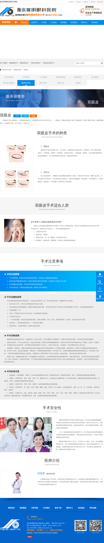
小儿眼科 (53, 22)
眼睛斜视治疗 (24, 63)
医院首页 (24, 22)
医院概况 (74, 22)
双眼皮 (26, 70)
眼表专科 (43, 83)
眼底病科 (78, 77)
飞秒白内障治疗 (35, 63)
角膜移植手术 (13, 63)
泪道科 (78, 83)
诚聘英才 (93, 2)
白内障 (43, 22)
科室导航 (34, 508)
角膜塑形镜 (60, 77)
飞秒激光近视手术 (48, 63)
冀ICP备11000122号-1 (58, 523)
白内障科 (26, 77)
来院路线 (94, 22)
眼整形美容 (18, 70)
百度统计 (29, 537)
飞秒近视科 (8, 77)
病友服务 (81, 508)
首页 (10, 70)
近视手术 (34, 22)
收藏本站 (85, 2)
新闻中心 (84, 22)
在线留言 (78, 2)
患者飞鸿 (58, 508)
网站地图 (100, 2)
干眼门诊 (60, 83)
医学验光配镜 (8, 83)
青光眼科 (95, 77)
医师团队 (63, 22)
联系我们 (71, 2)
